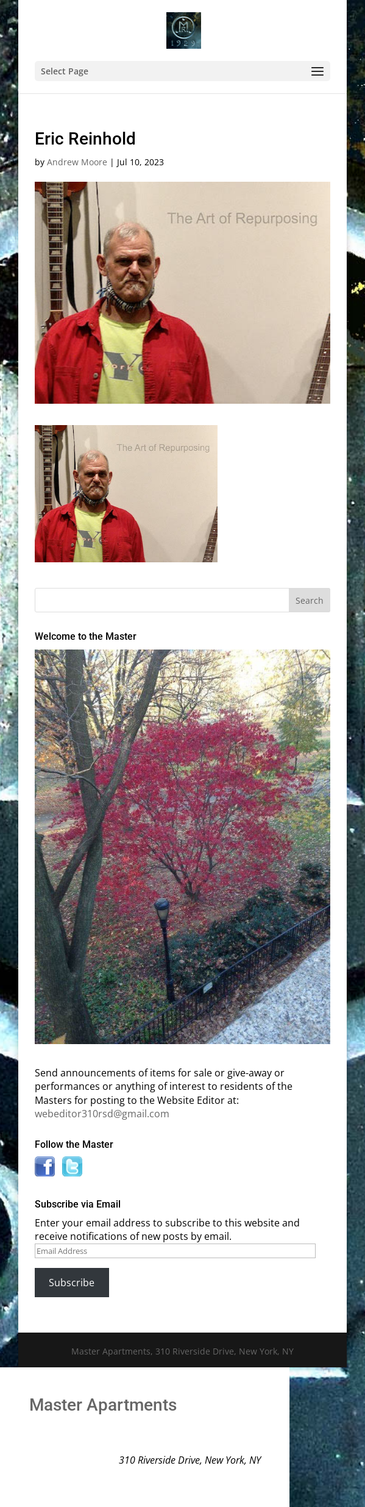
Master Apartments (103, 1405)
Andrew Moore (77, 162)
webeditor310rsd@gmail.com (102, 1113)
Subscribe (71, 1282)
